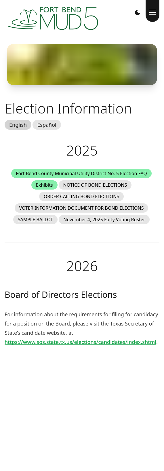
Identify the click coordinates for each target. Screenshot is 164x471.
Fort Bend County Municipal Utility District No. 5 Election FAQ (81, 173)
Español (46, 124)
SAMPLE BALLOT (35, 219)
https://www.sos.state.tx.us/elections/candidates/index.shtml (80, 341)
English (18, 124)
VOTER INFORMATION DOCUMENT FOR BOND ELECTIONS (81, 208)
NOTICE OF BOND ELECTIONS (95, 185)
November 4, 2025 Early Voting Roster (104, 219)
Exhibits (44, 185)
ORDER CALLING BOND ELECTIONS (81, 196)
